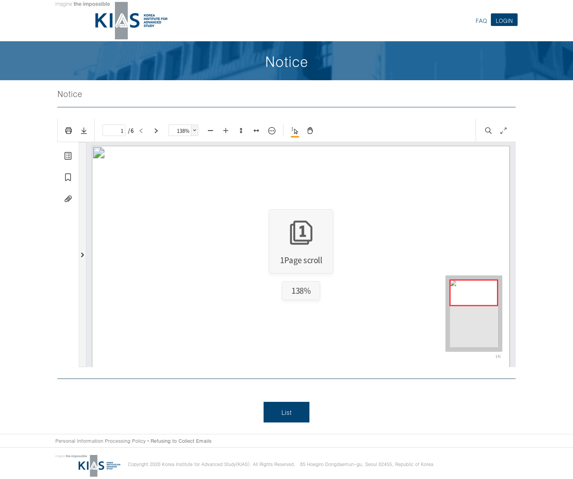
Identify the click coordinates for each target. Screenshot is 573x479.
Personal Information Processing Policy (100, 440)
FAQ (481, 20)
